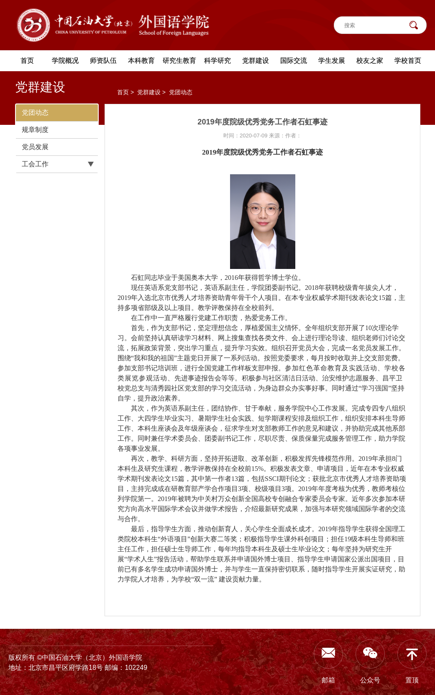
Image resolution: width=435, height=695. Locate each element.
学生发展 (331, 60)
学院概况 (65, 60)
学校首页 (407, 60)
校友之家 (369, 60)
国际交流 (293, 60)
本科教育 (141, 60)
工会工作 (35, 164)
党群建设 (255, 60)
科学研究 (217, 60)
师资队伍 (103, 60)
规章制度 (35, 129)
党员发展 (35, 146)
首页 (27, 60)
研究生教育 (179, 60)
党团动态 (35, 112)
